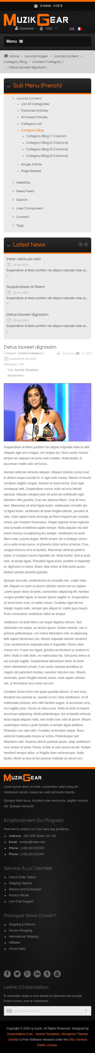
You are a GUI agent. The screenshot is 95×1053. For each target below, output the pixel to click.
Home (14, 56)
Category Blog (15, 62)
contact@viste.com (32, 842)
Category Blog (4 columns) (47, 156)
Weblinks (23, 182)
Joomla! (13, 1039)
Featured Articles (34, 110)
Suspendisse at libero (25, 287)
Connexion (24, 28)
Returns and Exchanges (25, 889)
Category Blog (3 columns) (47, 149)
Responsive (16, 375)
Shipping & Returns (22, 924)
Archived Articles (34, 117)
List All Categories (35, 104)
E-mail (83, 353)
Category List (31, 124)
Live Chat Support (21, 901)
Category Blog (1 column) (46, 136)
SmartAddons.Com (20, 1034)
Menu (14, 41)
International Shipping (23, 936)
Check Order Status (22, 877)
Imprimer (66, 353)
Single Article (31, 164)
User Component (29, 208)
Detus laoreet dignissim (27, 315)
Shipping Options (20, 883)
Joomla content (66, 56)
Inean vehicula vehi (23, 259)
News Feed (25, 191)
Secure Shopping (20, 930)
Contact (22, 217)
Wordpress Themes (75, 1034)
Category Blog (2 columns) (47, 143)
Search (22, 200)
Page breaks (31, 171)
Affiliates (14, 942)
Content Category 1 (48, 62)
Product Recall (19, 895)
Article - (47, 6)
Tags (20, 225)
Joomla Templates (26, 369)
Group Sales (17, 948)
